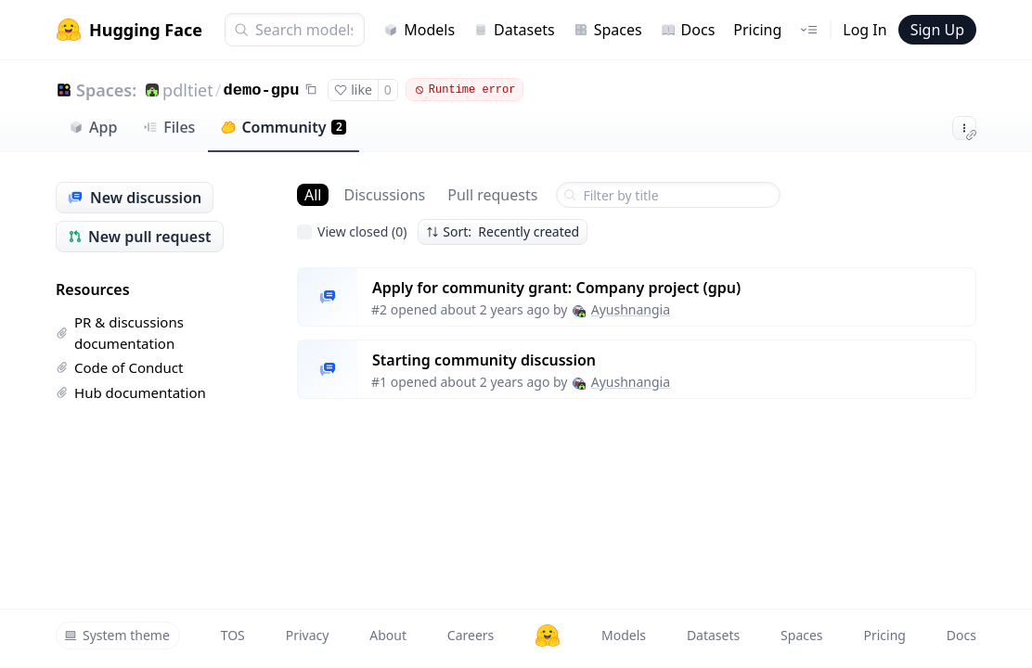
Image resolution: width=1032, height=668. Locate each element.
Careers (470, 635)
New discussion (134, 197)
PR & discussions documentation (120, 333)
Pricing (757, 29)
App (93, 127)
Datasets (514, 29)
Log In (864, 29)
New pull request (140, 236)
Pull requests (492, 195)
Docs (688, 29)
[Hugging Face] (548, 636)
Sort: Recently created (502, 231)
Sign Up (937, 29)
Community (283, 127)
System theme (117, 635)
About (387, 635)
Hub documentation (131, 392)
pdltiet (187, 90)
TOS (233, 635)
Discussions (384, 195)
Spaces (608, 29)
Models (419, 29)
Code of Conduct (119, 367)
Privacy (307, 635)
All (312, 195)
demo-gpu (261, 90)
